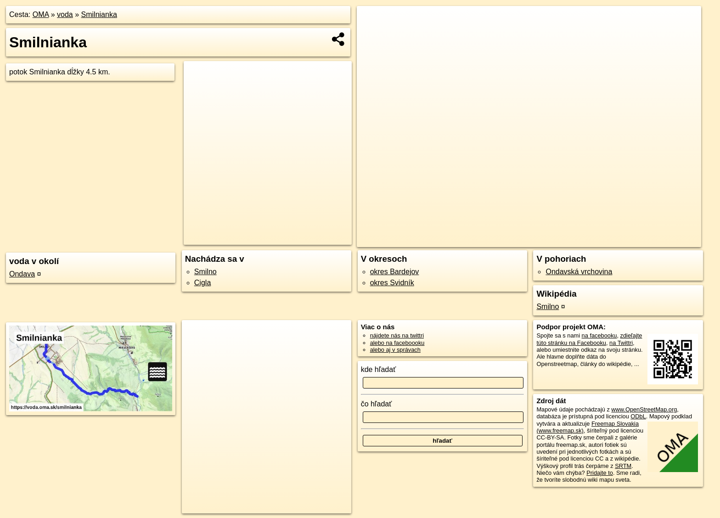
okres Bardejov (394, 272)
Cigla (202, 283)
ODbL (638, 416)
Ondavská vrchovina (579, 272)
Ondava (22, 274)
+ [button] (373, 21)
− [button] (373, 36)
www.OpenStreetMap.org (644, 409)
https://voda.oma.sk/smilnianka (660, 240)
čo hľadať (376, 404)
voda (65, 14)
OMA (41, 14)
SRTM (623, 465)
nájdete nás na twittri (397, 335)
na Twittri (621, 342)
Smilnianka (99, 14)
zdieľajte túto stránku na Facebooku (589, 339)
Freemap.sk (592, 240)
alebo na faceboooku (397, 342)
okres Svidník (392, 283)
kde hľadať (378, 369)
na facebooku (599, 335)
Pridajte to (599, 472)
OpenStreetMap (545, 240)
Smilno (205, 272)
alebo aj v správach (395, 349)
